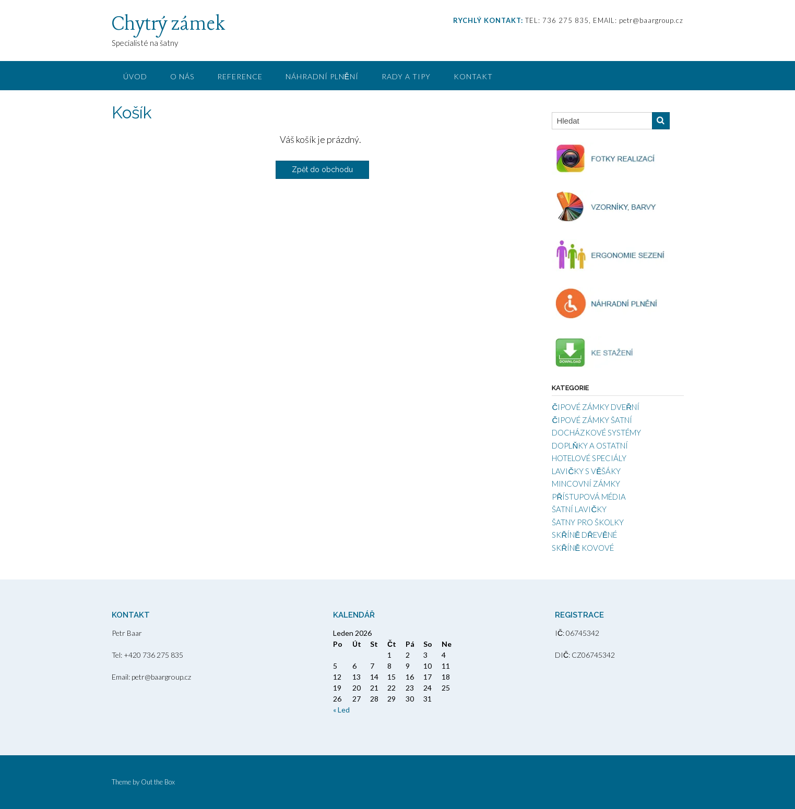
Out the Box (158, 782)
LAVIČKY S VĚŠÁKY (586, 471)
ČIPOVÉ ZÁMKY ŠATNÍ (592, 420)
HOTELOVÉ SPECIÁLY (589, 458)
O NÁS (182, 76)
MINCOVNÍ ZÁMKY (586, 483)
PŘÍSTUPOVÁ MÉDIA (589, 496)
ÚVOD (135, 76)
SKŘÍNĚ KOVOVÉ (583, 547)
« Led (341, 709)
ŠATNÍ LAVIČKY (579, 509)
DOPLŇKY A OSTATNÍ (590, 445)
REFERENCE (240, 76)
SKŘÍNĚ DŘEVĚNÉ (584, 534)
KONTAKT (473, 76)
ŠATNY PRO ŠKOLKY (588, 522)
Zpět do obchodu (322, 169)
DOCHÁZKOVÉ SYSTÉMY (596, 432)
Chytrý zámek (168, 24)
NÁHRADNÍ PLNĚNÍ (322, 76)
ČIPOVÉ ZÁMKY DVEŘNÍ (595, 407)
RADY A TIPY (406, 76)
